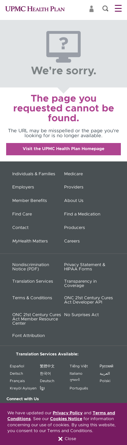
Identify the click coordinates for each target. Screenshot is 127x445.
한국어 (45, 373)
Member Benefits (29, 201)
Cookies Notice (66, 419)
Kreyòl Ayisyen (23, 388)
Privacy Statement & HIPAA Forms (84, 267)
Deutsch (47, 381)
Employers (23, 187)
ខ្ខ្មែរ (42, 388)
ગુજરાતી (75, 379)
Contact (20, 228)
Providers (73, 187)
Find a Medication (82, 214)
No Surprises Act (81, 315)
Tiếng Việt (79, 366)
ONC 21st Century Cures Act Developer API (88, 300)
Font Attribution (28, 336)
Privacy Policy (68, 413)
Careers (72, 241)
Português (79, 388)
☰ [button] (118, 9)
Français (17, 381)
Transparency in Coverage (80, 283)
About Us (73, 201)
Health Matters (30, 241)
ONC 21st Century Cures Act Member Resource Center (36, 319)
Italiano (76, 373)
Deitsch (16, 373)
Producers (74, 228)
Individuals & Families (33, 174)
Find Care (22, 214)
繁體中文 (47, 366)
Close (66, 439)
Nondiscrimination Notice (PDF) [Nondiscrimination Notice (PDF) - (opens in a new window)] (30, 267)
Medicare (73, 174)
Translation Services (32, 281)
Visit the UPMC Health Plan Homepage (63, 149)
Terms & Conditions (32, 298)
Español (17, 366)
